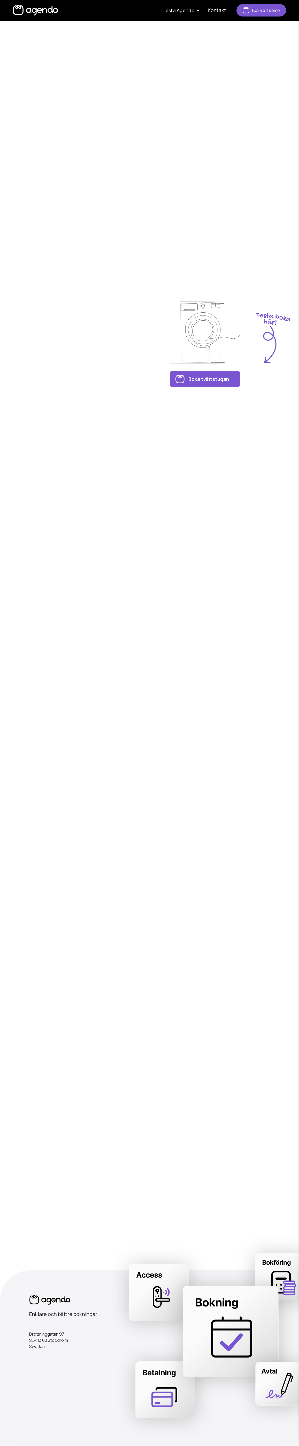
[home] (35, 10)
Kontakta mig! (149, 1193)
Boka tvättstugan (208, 379)
